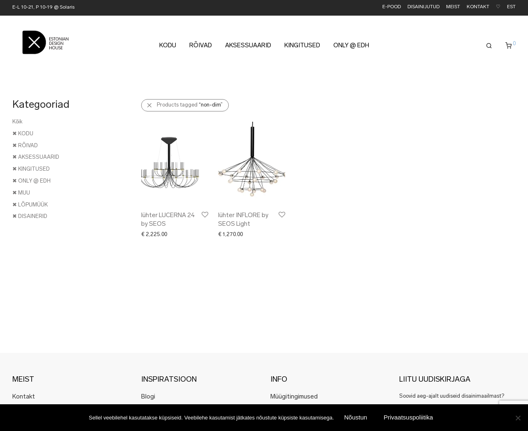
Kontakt (23, 397)
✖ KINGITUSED (31, 169)
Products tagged (190, 105)
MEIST (453, 7)
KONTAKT (478, 7)
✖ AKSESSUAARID (35, 157)
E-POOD (391, 7)
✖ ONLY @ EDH (31, 181)
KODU (167, 46)
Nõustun (355, 417)
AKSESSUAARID (248, 46)
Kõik (17, 122)
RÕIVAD (200, 46)
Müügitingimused (294, 397)
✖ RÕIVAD (25, 145)
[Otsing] (489, 46)
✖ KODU (22, 134)
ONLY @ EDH (351, 46)
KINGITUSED (302, 46)
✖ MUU (21, 193)
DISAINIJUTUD (423, 7)
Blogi (148, 397)
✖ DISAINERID (29, 216)
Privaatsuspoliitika (408, 417)
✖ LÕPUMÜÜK (30, 205)
